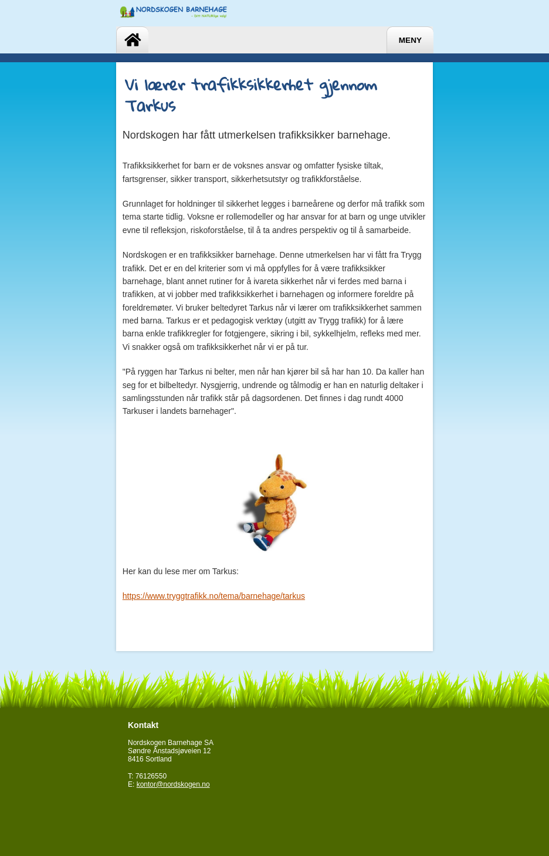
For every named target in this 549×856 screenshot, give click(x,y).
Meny (410, 40)
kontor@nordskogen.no (173, 784)
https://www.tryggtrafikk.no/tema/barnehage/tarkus (214, 596)
